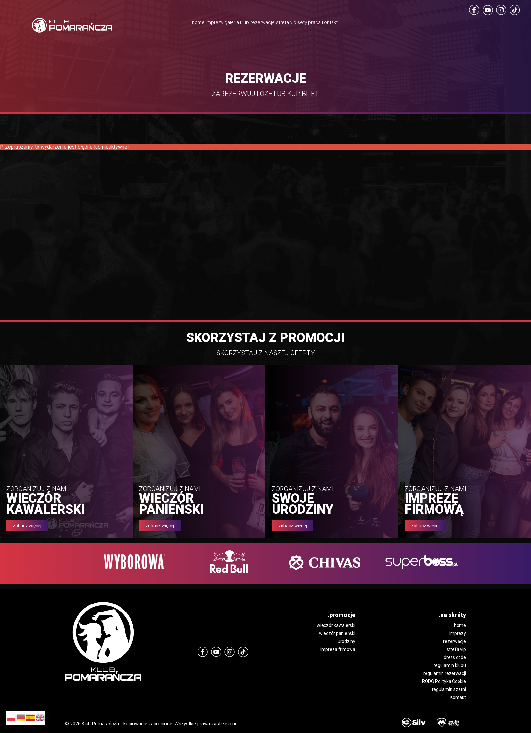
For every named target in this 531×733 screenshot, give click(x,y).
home (460, 625)
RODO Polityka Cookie (444, 681)
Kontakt (458, 697)
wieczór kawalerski (336, 625)
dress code (455, 657)
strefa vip (456, 649)
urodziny (346, 641)
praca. (366, 24)
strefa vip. (308, 32)
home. (130, 24)
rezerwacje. (264, 24)
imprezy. (164, 24)
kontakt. (399, 24)
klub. (228, 24)
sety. (338, 24)
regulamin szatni (449, 689)
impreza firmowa (337, 649)
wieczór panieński (337, 633)
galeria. (198, 24)
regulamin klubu (450, 665)
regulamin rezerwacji (444, 673)
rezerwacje (454, 641)
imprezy (457, 633)
